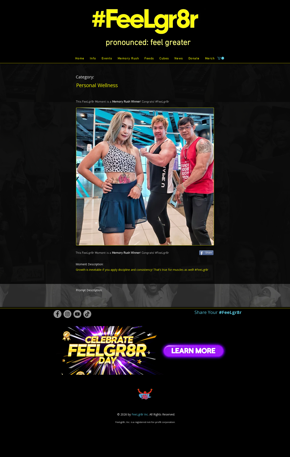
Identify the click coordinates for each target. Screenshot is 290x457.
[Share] (206, 252)
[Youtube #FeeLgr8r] (77, 314)
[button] (147, 43)
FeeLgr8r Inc (140, 414)
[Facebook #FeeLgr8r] (57, 314)
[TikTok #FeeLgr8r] (87, 314)
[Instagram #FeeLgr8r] (67, 314)
